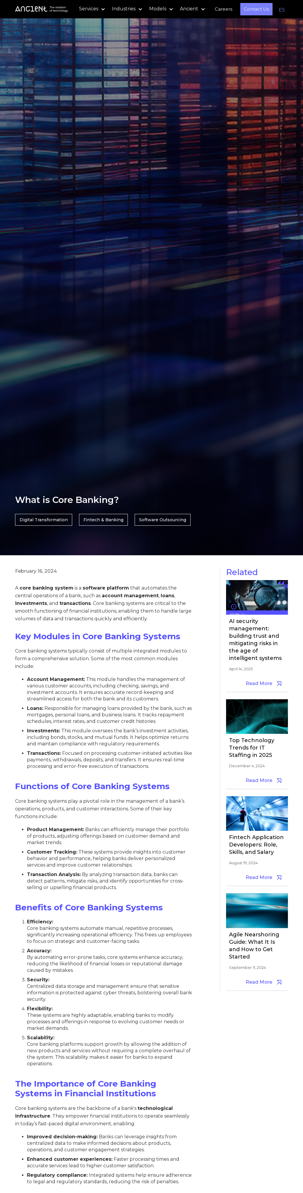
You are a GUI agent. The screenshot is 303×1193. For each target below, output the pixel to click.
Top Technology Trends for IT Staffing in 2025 (251, 747)
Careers (223, 9)
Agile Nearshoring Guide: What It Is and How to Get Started (254, 945)
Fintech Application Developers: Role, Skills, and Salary (256, 844)
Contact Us (256, 9)
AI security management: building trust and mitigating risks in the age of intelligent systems (255, 639)
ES (282, 10)
